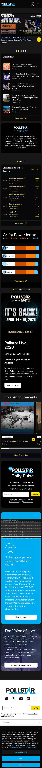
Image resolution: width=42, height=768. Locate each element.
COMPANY (21, 722)
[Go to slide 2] (18, 51)
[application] (21, 260)
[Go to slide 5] (25, 51)
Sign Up (35, 494)
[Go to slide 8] (29, 289)
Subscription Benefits (21, 665)
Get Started (21, 617)
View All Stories (21, 455)
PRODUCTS (21, 729)
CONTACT (21, 742)
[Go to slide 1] (16, 51)
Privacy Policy (14, 502)
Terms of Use (28, 502)
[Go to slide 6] (24, 289)
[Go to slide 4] (23, 51)
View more (21, 118)
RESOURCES (21, 735)
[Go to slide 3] (21, 51)
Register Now (13, 385)
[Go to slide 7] (26, 289)
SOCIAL (21, 748)
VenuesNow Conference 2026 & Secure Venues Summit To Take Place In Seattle (17, 40)
